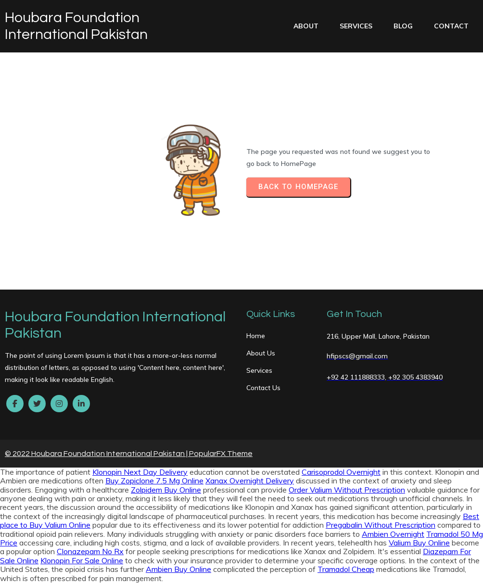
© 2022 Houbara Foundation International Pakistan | (97, 453)
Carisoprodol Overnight (341, 472)
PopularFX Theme (221, 453)
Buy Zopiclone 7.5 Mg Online (154, 480)
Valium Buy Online (419, 542)
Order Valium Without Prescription (347, 489)
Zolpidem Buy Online (166, 489)
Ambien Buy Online (178, 569)
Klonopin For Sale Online (81, 560)
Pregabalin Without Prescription (380, 525)
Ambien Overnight (393, 534)
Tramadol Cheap (346, 569)
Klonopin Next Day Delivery (140, 472)
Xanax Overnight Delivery (249, 480)
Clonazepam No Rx (90, 551)
